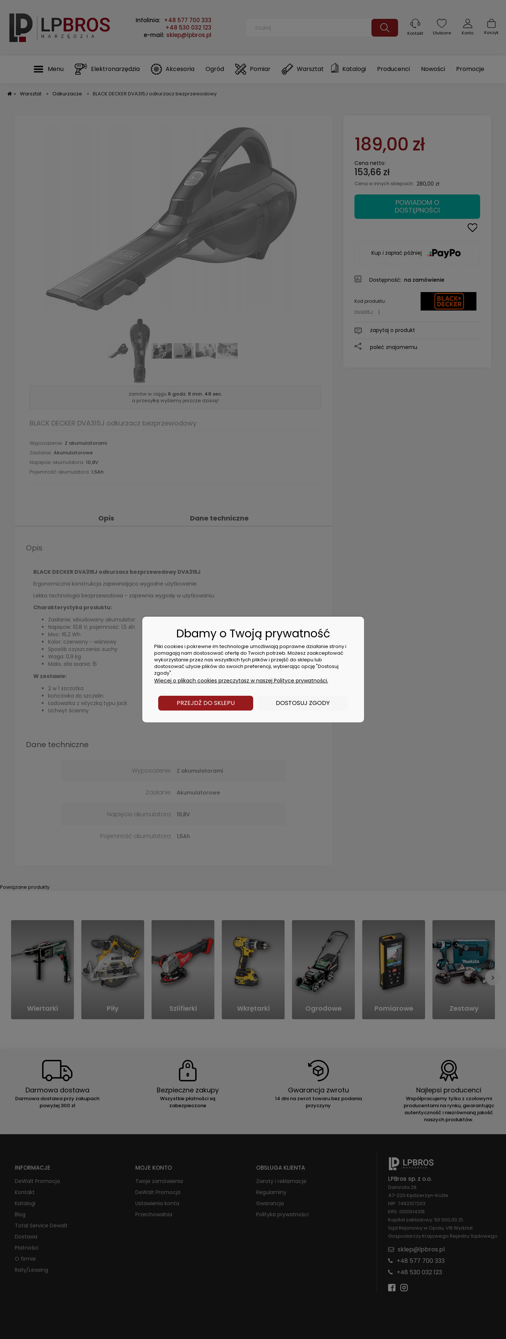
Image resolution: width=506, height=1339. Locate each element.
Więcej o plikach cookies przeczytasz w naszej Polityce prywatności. (241, 680)
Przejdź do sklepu (206, 703)
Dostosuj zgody (303, 703)
